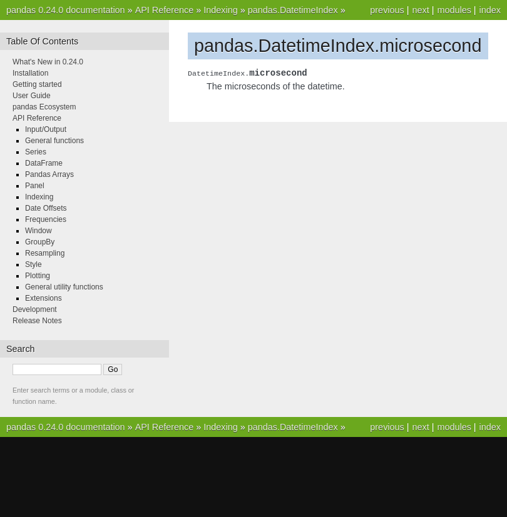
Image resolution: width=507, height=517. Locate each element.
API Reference (164, 10)
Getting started (37, 84)
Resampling (44, 253)
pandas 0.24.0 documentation (65, 10)
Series (35, 152)
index (490, 10)
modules (454, 10)
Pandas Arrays (49, 174)
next (420, 10)
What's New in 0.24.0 (48, 62)
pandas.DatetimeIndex (293, 10)
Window (38, 230)
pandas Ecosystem (44, 107)
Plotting (37, 275)
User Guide (32, 95)
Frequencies (45, 219)
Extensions (43, 298)
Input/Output (45, 129)
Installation (30, 73)
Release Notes (37, 320)
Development (35, 309)
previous (387, 10)
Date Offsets (45, 208)
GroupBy (39, 242)
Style (33, 264)
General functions (54, 140)
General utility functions (64, 287)
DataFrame (44, 163)
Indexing (220, 10)
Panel (34, 185)
